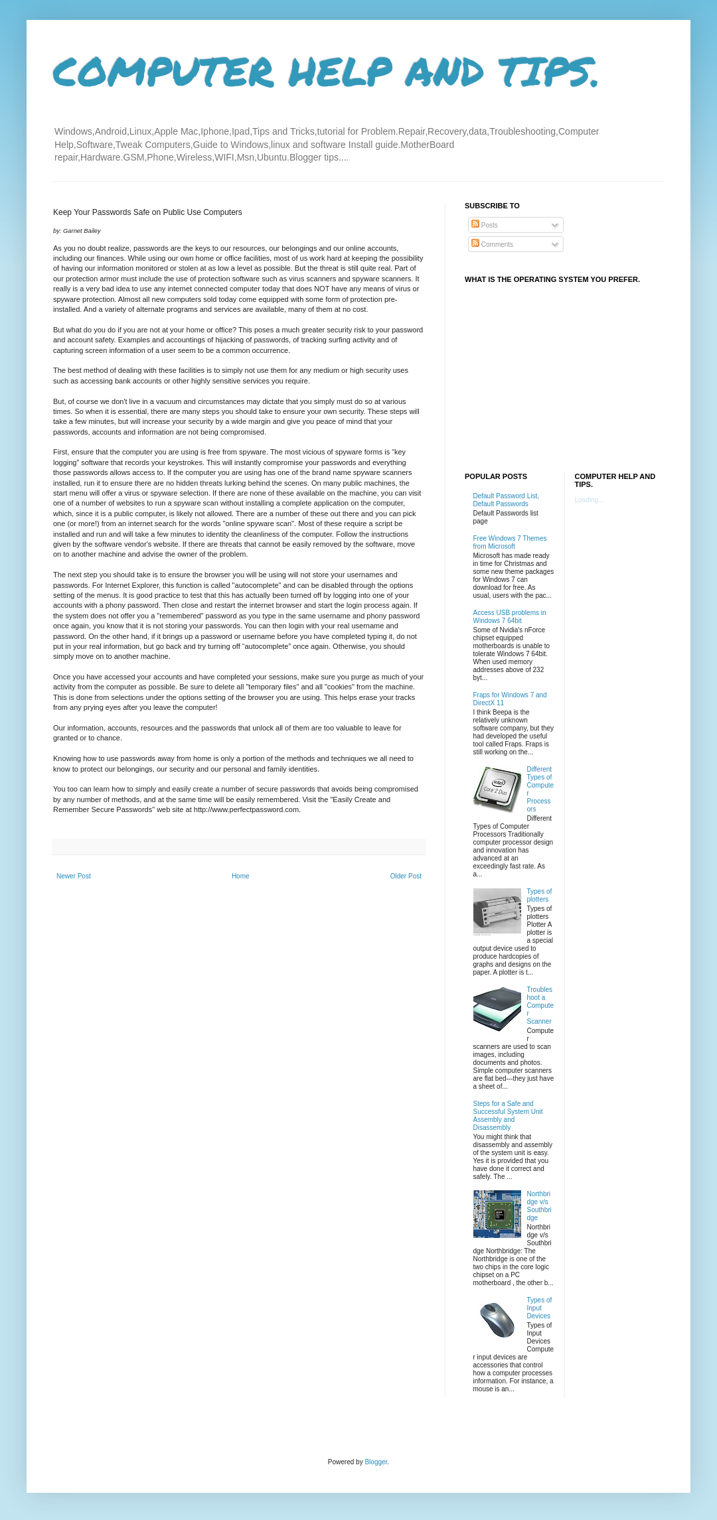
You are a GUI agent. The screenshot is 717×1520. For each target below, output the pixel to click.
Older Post (406, 876)
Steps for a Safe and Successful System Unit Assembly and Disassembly (508, 1115)
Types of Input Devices (539, 1308)
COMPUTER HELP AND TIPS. (327, 70)
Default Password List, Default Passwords (506, 500)
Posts (484, 225)
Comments (492, 244)
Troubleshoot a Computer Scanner (540, 1005)
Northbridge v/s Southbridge (539, 1205)
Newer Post (73, 876)
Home (241, 876)
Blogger (375, 1462)
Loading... (589, 500)
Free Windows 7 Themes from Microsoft (510, 542)
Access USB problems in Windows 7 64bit (509, 616)
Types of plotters (539, 895)
